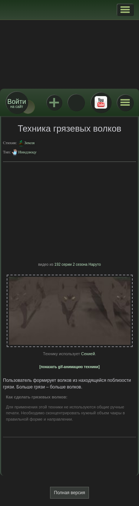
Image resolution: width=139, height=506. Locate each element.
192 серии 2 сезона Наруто (77, 264)
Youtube (100, 102)
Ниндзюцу (27, 152)
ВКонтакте (76, 102)
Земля (29, 142)
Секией (88, 354)
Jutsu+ (54, 102)
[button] (125, 10)
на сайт (16, 103)
